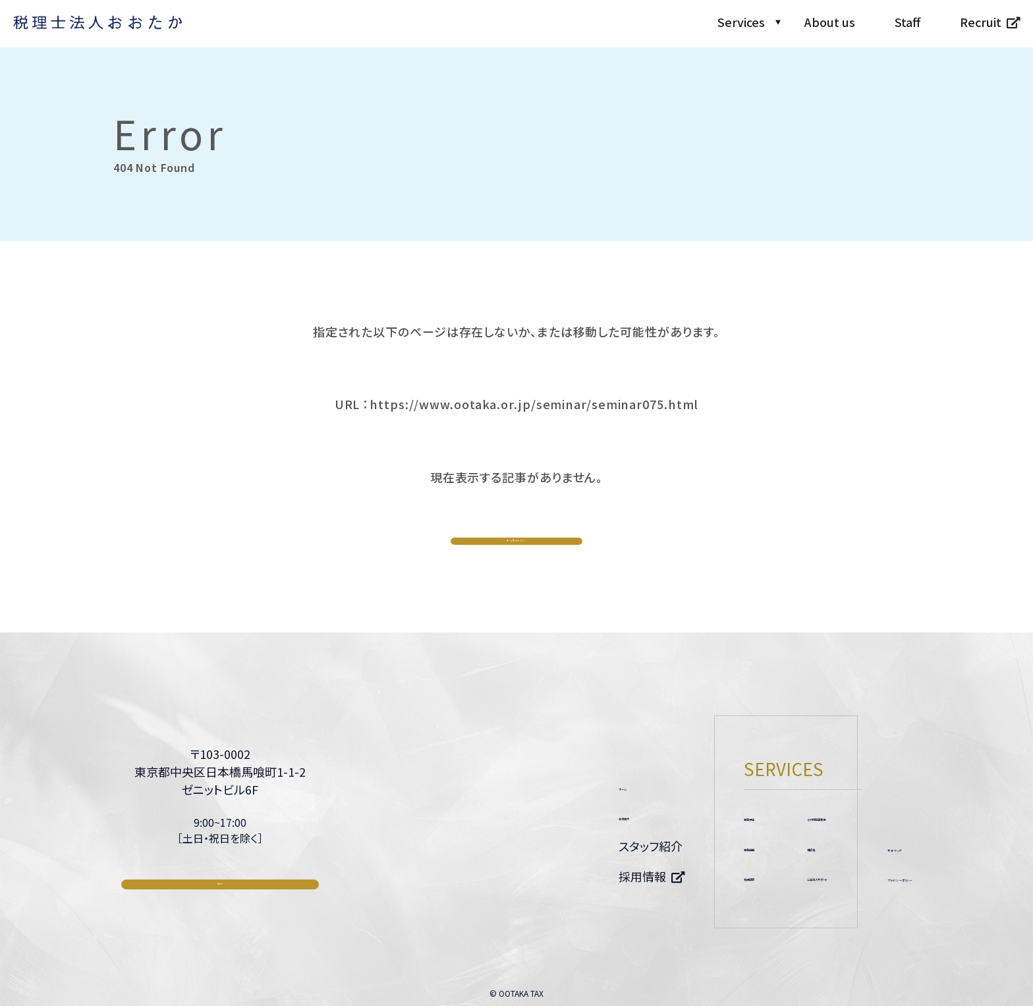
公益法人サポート (696, 876)
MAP (220, 902)
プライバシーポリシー (857, 876)
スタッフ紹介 (457, 845)
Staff (907, 21)
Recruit (980, 21)
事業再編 (574, 845)
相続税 (668, 845)
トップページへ (517, 543)
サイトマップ (833, 845)
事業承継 (574, 815)
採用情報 (449, 876)
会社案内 (449, 815)
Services (741, 21)
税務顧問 (574, 876)
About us (829, 21)
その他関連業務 (691, 815)
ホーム (442, 784)
